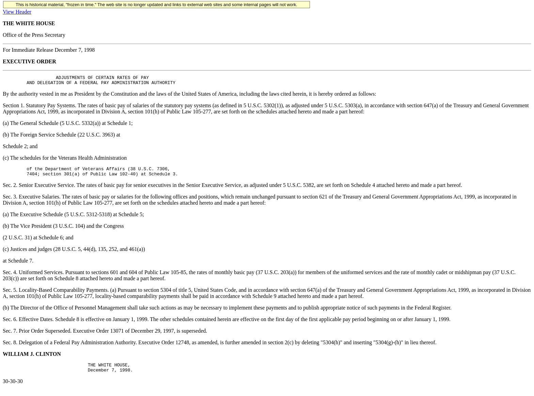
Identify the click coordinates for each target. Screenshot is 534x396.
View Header (17, 12)
